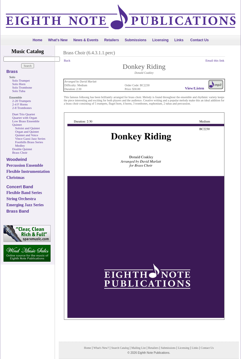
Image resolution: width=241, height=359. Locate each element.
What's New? (101, 347)
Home (37, 40)
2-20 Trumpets (21, 101)
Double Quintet (22, 149)
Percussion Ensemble (24, 165)
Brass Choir (19, 152)
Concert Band (19, 186)
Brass (12, 71)
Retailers (111, 40)
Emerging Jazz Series (25, 205)
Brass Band (17, 211)
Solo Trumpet (21, 80)
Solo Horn (19, 84)
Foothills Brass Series (29, 142)
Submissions (136, 40)
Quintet (17, 124)
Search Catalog (120, 347)
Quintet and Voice (26, 135)
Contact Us (199, 40)
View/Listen (194, 88)
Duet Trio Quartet (23, 114)
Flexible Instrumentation (28, 171)
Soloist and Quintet (27, 128)
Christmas (15, 177)
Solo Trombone (22, 87)
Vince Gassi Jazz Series (30, 138)
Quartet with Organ (24, 117)
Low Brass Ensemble (25, 121)
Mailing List (138, 347)
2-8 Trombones (22, 108)
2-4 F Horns (20, 104)
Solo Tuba (18, 91)
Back (67, 60)
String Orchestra (21, 199)
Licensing (160, 40)
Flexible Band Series (24, 193)
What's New (57, 40)
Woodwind (16, 159)
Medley (20, 145)
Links (178, 40)
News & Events (85, 40)
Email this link (215, 60)
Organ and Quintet (27, 131)
